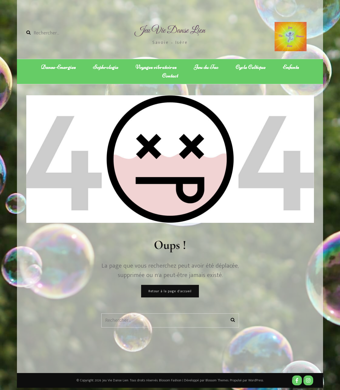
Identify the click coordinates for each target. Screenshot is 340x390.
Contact (170, 77)
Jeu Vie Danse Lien (170, 31)
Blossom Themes (216, 382)
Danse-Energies (58, 67)
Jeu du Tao (206, 67)
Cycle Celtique (251, 67)
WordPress (255, 382)
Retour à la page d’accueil (170, 293)
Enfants (291, 67)
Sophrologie (105, 67)
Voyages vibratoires (156, 67)
